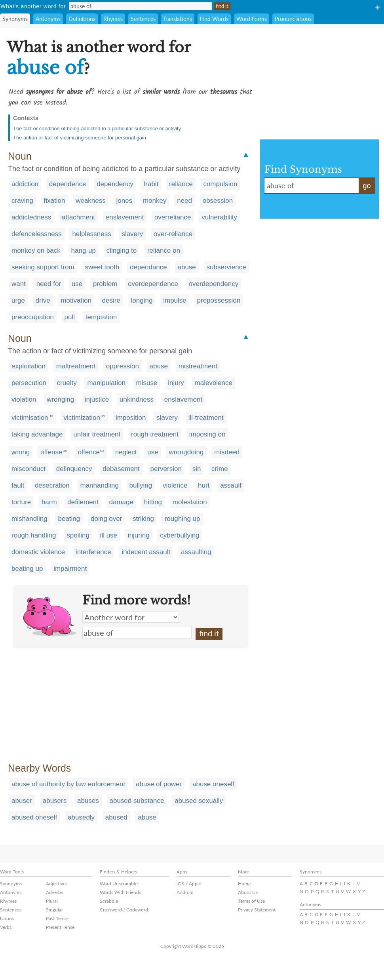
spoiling (78, 535)
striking (143, 518)
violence (175, 485)
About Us (248, 892)
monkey (155, 200)
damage (121, 502)
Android (185, 892)
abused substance (137, 800)
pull (70, 317)
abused (116, 817)
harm (49, 502)
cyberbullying (179, 535)
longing (142, 300)
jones (124, 200)
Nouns (7, 918)
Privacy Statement (257, 910)
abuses (88, 800)
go (367, 186)
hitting (153, 502)
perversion (166, 469)
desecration (52, 485)
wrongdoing (186, 452)
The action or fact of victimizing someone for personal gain (79, 138)
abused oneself (34, 817)
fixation (54, 200)
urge (18, 300)
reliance (181, 184)
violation (23, 399)
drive (43, 300)
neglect (126, 452)
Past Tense (57, 918)
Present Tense (60, 927)
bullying (140, 485)
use (77, 284)
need (184, 200)
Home (244, 883)
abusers (55, 800)
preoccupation (32, 317)
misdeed (227, 452)
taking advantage (37, 434)
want (18, 284)
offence (88, 452)
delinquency (74, 469)
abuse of (137, 633)
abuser (21, 800)
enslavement (125, 217)
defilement (82, 502)
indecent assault (146, 552)
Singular (54, 910)
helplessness (91, 234)
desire (111, 300)
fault (17, 485)
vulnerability (219, 217)
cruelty (67, 383)
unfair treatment (96, 434)
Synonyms (15, 18)
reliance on (163, 250)
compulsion (220, 184)
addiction (24, 184)
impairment (70, 568)
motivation (76, 300)
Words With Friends (120, 892)
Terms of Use (251, 901)
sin (196, 469)
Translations (177, 18)
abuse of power (159, 784)
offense (51, 452)
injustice (97, 399)
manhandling (99, 485)
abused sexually (199, 800)
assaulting (196, 552)
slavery (132, 234)
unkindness (137, 399)
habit (151, 184)
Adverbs (54, 892)
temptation (101, 317)
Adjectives (56, 883)
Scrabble (109, 901)
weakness (91, 200)
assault (230, 485)
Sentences (143, 18)
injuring (139, 535)
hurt (203, 485)
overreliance (172, 217)
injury (176, 383)
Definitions (81, 18)
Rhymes (113, 18)
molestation (190, 502)
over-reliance (173, 234)
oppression (122, 366)
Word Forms (251, 18)
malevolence (213, 383)
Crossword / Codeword (124, 910)
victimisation (29, 417)
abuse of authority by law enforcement (68, 784)
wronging (60, 399)
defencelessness (36, 234)
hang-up (83, 250)
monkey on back (36, 250)
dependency (115, 184)
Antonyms (48, 18)
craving (22, 200)
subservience (226, 267)
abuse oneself (213, 784)
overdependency (214, 284)
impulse (174, 300)
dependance (148, 267)
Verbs (5, 927)
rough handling (33, 535)
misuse (147, 383)
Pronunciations (293, 18)
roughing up (182, 518)
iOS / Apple (189, 883)
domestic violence (38, 552)
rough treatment (155, 434)
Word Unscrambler (119, 883)
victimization (81, 417)
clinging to (121, 250)
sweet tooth (102, 267)
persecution (28, 383)
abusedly (81, 817)
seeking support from (42, 267)
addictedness (31, 217)
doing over (106, 518)
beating (69, 518)
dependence (67, 184)
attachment (78, 217)
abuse (187, 267)
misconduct (28, 469)
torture (21, 502)
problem (105, 284)
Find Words (214, 18)
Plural (52, 901)
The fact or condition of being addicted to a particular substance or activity (97, 129)
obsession (218, 200)
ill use (108, 535)
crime (219, 469)
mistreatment (198, 366)
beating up (27, 568)
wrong (20, 452)
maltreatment (75, 366)
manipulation (106, 383)
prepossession (219, 300)
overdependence (153, 284)
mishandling (29, 518)
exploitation (28, 366)
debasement (121, 469)
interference (93, 552)
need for (48, 284)
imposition (131, 417)
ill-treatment (206, 417)
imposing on (207, 434)
